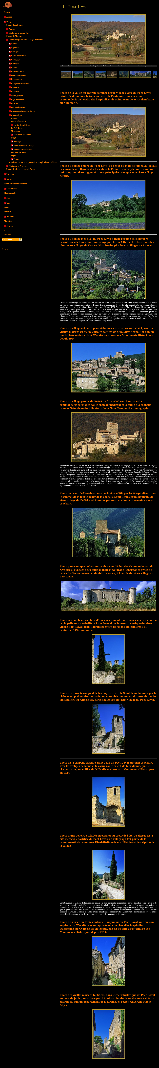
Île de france (16, 79)
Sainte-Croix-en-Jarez (23, 149)
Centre (14, 68)
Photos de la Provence (18, 166)
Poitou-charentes (18, 107)
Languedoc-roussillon (20, 83)
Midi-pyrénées (17, 95)
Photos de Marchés (14, 36)
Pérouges (17, 141)
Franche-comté (17, 71)
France (9, 22)
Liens (6, 207)
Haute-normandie (18, 75)
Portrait (7, 212)
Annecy (12, 29)
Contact (7, 234)
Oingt (13, 138)
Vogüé (13, 155)
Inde (8, 203)
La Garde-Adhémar (22, 125)
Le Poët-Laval (18, 128)
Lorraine (15, 91)
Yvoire (16, 159)
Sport (8, 198)
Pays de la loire (17, 99)
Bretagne (15, 64)
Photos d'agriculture (15, 25)
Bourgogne (15, 60)
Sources (9, 226)
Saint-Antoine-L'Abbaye (24, 145)
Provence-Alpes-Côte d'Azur (23, 111)
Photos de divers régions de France (21, 169)
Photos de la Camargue (19, 33)
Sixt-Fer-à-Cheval (18, 153)
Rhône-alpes (16, 115)
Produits (10, 217)
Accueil (7, 12)
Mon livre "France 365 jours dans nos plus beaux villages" (33, 162)
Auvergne (15, 52)
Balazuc (14, 118)
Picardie (14, 103)
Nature (9, 179)
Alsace (9, 17)
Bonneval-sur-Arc (18, 121)
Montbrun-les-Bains (22, 135)
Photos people (10, 193)
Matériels (8, 221)
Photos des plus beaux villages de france (26, 40)
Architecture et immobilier (15, 184)
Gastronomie (12, 189)
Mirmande (15, 131)
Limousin (15, 87)
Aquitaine (15, 48)
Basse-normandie (18, 56)
